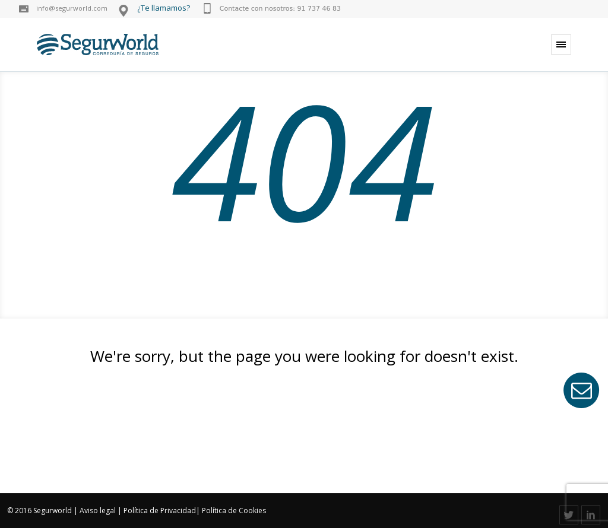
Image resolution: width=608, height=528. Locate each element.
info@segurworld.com (71, 8)
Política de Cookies (234, 510)
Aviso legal (98, 510)
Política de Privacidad (160, 510)
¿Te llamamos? (163, 7)
